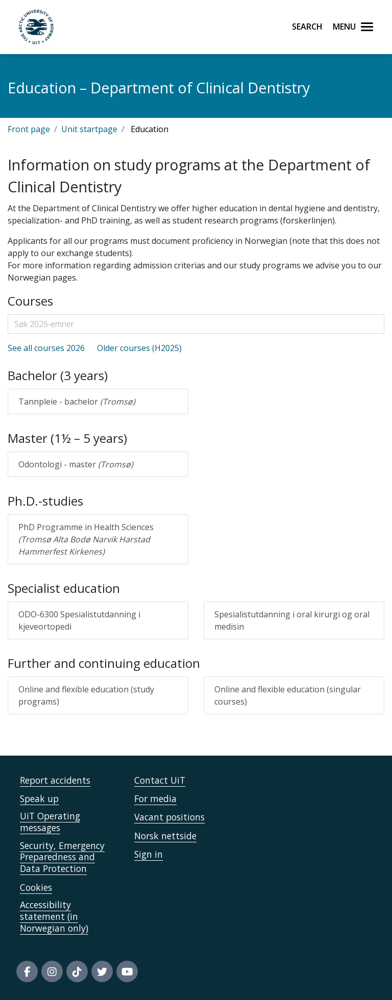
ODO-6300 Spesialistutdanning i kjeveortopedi (79, 620)
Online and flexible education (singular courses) (287, 695)
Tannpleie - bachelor (76, 401)
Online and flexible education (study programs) (86, 695)
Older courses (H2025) (139, 348)
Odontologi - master (75, 464)
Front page (29, 129)
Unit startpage (89, 129)
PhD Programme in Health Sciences (86, 539)
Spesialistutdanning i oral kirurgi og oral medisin (292, 620)
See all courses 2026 (46, 348)
